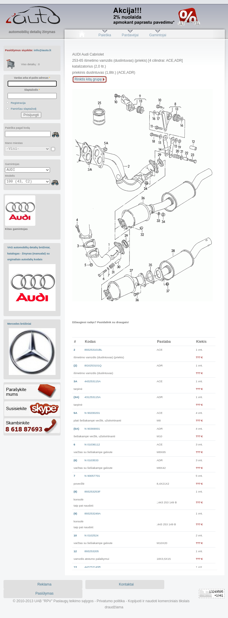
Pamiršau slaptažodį (24, 108)
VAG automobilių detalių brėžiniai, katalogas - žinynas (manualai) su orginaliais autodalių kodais (28, 253)
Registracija (18, 102)
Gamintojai (157, 35)
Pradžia (82, 35)
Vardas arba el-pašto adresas (32, 77)
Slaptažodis (32, 89)
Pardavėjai (130, 35)
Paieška (105, 35)
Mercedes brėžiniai (19, 323)
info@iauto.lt (42, 50)
